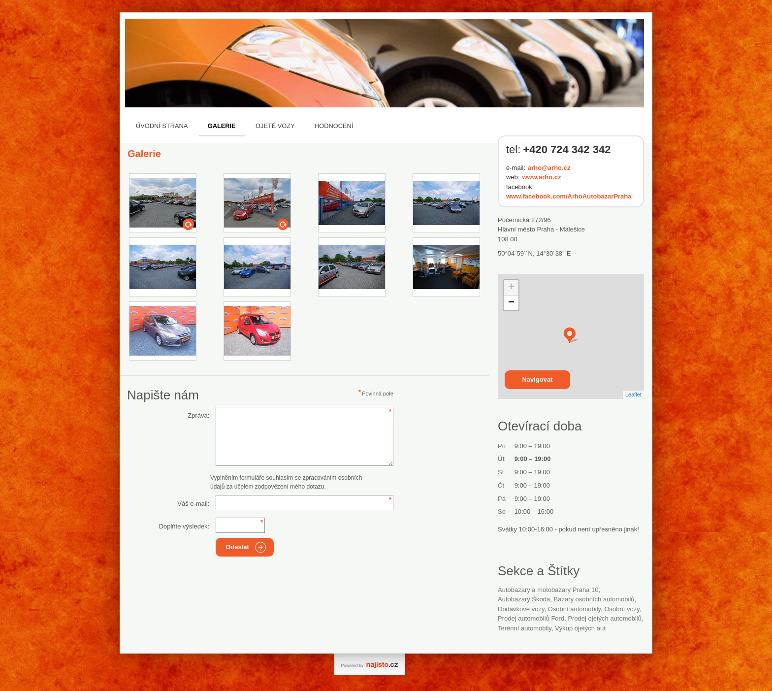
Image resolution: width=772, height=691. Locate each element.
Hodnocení (334, 126)
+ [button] (511, 287)
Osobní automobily (574, 609)
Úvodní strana (162, 126)
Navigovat (537, 379)
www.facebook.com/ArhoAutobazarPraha (569, 196)
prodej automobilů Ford (531, 618)
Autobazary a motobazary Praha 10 (548, 589)
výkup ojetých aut (580, 628)
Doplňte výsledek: (184, 526)
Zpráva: (198, 415)
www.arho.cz (541, 177)
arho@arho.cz (549, 167)
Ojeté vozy (275, 126)
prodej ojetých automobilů (605, 618)
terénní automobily (524, 628)
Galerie (222, 126)
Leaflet (633, 394)
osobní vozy (621, 609)
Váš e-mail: (193, 503)
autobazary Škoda (524, 599)
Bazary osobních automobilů (594, 599)
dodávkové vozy (521, 609)
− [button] (511, 303)
